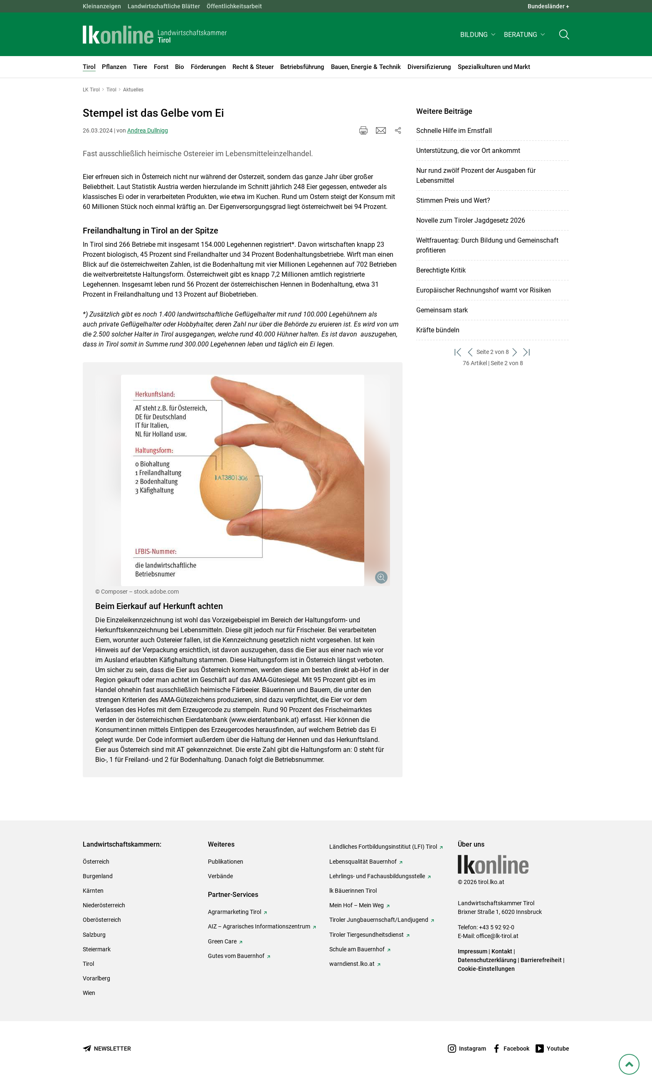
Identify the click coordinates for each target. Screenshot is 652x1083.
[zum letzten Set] (527, 352)
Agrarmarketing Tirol (234, 912)
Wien (89, 993)
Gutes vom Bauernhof (236, 956)
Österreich (96, 861)
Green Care (222, 941)
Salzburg (94, 934)
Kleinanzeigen (102, 6)
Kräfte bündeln (437, 330)
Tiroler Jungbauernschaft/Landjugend (378, 919)
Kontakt (501, 951)
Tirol (88, 963)
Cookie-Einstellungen (486, 968)
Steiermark (97, 949)
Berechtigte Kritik (441, 270)
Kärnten (93, 890)
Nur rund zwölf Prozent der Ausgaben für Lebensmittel (476, 175)
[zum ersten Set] (458, 352)
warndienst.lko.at (352, 963)
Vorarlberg (96, 978)
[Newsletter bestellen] (107, 1048)
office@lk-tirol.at (497, 936)
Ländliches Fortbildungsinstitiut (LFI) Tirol (383, 846)
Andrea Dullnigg (147, 130)
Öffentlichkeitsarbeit (234, 6)
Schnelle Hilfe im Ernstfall (454, 131)
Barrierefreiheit (541, 960)
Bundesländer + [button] (548, 6)
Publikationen (225, 861)
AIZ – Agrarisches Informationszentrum (259, 926)
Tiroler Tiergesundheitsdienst (366, 934)
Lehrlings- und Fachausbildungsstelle (377, 876)
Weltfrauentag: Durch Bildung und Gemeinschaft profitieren (487, 245)
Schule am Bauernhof (357, 949)
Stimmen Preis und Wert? (453, 200)
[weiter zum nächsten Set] (515, 352)
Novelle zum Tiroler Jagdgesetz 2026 (470, 220)
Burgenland (98, 876)
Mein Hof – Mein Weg (356, 905)
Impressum (472, 951)
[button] (479, 36)
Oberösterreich (102, 919)
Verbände (220, 876)
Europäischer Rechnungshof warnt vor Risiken (483, 290)
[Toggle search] (564, 36)
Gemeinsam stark (442, 310)
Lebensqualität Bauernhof (363, 861)
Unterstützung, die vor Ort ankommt (468, 151)
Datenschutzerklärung (487, 960)
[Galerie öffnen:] (242, 480)
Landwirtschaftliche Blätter (164, 6)
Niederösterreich (104, 905)
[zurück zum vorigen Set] (470, 352)
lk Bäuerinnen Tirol (353, 890)
